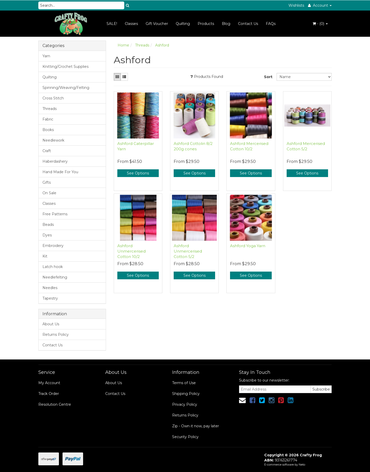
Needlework (53, 140)
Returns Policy (55, 334)
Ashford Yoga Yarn (247, 245)
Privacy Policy (184, 404)
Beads (48, 224)
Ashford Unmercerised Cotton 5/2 (188, 251)
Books (48, 129)
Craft (46, 151)
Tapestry (50, 298)
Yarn (46, 56)
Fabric (47, 119)
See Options (138, 173)
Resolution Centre (54, 404)
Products (206, 23)
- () (320, 23)
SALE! (112, 23)
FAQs (271, 23)
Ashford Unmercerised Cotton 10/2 (131, 251)
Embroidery (53, 245)
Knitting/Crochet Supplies (65, 66)
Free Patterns (54, 214)
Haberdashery (55, 161)
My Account (49, 383)
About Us (50, 324)
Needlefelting (54, 277)
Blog (226, 23)
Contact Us (248, 23)
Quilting (183, 23)
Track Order (48, 393)
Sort (268, 77)
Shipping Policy (186, 393)
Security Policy (185, 436)
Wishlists (296, 5)
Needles (49, 287)
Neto (302, 464)
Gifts (46, 182)
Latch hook (52, 266)
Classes (131, 23)
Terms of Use (184, 383)
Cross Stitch (53, 98)
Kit (44, 256)
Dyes (47, 235)
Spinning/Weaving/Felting (65, 87)
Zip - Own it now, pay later (195, 426)
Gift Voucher (157, 23)
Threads (49, 108)
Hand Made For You (60, 172)
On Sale (49, 193)
